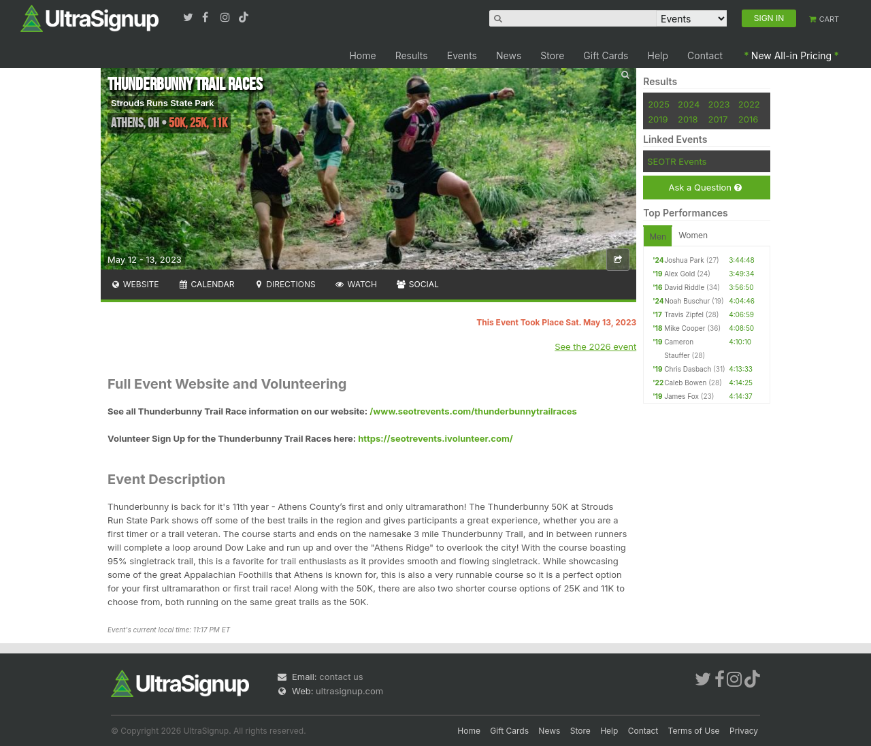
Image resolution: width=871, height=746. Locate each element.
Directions (284, 284)
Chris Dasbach (687, 369)
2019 (658, 119)
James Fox (681, 396)
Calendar (206, 284)
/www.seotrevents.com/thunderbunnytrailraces (473, 411)
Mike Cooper (684, 328)
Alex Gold (679, 274)
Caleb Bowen (685, 382)
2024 (689, 104)
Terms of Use (694, 731)
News (508, 55)
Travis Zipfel (684, 314)
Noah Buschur (687, 301)
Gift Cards (605, 55)
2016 (748, 119)
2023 (719, 104)
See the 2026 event (595, 346)
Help (658, 55)
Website (134, 284)
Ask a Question (704, 187)
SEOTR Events (676, 161)
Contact (705, 55)
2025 (659, 104)
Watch (356, 284)
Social (417, 284)
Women (693, 235)
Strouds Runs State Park (162, 102)
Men (657, 236)
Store (552, 55)
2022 (749, 104)
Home (362, 55)
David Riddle (684, 287)
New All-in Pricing (791, 55)
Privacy (743, 731)
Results (411, 55)
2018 (687, 119)
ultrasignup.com (349, 690)
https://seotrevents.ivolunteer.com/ (435, 438)
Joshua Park (684, 260)
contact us (341, 676)
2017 (718, 119)
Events (462, 55)
